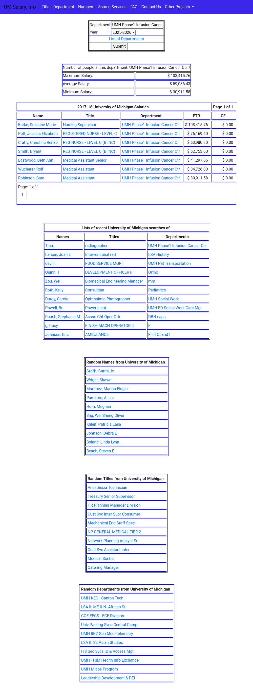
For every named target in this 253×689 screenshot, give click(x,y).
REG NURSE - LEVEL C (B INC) (89, 142)
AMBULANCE (97, 334)
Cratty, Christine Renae (38, 142)
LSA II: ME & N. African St (103, 607)
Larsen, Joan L (58, 254)
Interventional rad (100, 254)
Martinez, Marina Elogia (107, 388)
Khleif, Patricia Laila (103, 424)
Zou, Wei (52, 281)
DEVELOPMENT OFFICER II (108, 272)
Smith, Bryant (29, 151)
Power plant (95, 308)
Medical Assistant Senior (85, 160)
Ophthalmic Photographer (107, 299)
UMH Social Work (163, 299)
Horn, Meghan (98, 406)
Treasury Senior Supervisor (111, 496)
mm (151, 281)
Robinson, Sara (31, 178)
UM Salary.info (20, 7)
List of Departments (126, 39)
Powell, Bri (54, 308)
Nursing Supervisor (79, 124)
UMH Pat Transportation (169, 263)
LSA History (158, 254)
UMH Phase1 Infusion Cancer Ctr (151, 124)
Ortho (153, 272)
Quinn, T (52, 272)
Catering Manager (103, 567)
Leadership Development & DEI (108, 678)
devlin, (50, 263)
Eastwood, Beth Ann (35, 160)
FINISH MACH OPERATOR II (109, 325)
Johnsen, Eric (57, 334)
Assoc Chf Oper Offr (103, 316)
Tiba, (49, 245)
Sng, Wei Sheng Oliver (105, 415)
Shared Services (112, 6)
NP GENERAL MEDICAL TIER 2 (114, 532)
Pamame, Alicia (100, 397)
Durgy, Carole (56, 299)
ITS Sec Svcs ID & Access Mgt (107, 651)
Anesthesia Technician (107, 487)
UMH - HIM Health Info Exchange (110, 660)
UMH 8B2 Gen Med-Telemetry (107, 633)
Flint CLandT (159, 334)
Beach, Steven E (100, 451)
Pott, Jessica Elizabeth (38, 133)
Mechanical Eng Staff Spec (111, 523)
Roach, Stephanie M (62, 316)
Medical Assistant (78, 169)
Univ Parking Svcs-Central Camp (109, 624)
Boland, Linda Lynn (102, 442)
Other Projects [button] (178, 6)
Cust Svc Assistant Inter (109, 549)
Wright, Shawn (98, 380)
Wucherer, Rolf (30, 169)
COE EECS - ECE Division (102, 615)
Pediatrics (157, 290)
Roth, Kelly (54, 290)
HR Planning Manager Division (114, 505)
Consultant (94, 290)
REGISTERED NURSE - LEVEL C (90, 133)
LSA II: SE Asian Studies (102, 642)
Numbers (86, 6)
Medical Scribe (101, 558)
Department (63, 6)
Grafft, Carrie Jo (100, 371)
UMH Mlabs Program (99, 669)
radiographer (96, 245)
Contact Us (151, 6)
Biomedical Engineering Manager (114, 281)
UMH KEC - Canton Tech (102, 598)
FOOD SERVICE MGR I (104, 263)
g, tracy (51, 325)
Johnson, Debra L (101, 433)
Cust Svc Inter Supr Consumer (114, 514)
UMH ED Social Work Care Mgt (175, 308)
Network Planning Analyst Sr (113, 540)
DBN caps (157, 316)
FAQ (134, 6)
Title (45, 6)
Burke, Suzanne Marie (37, 124)
